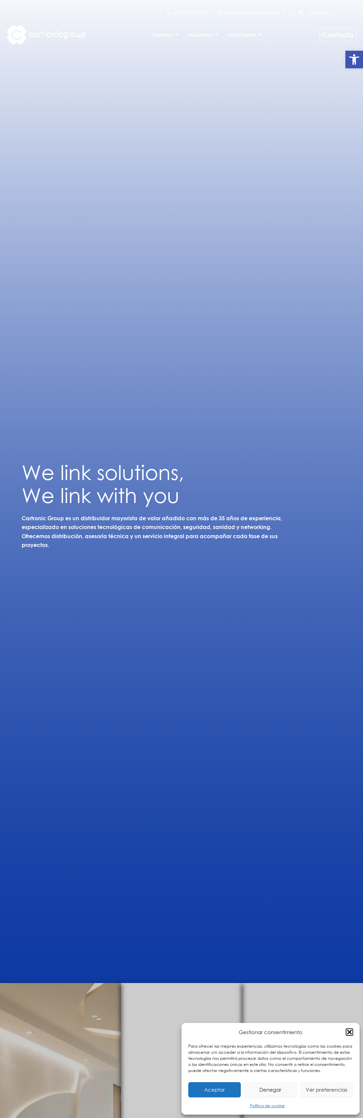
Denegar (270, 1089)
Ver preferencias (326, 1089)
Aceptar (214, 1089)
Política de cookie (267, 1106)
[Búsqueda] (334, 12)
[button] (354, 59)
